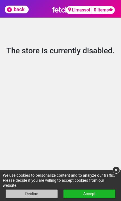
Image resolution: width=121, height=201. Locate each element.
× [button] (116, 170)
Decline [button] (31, 194)
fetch (60, 9)
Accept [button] (89, 194)
